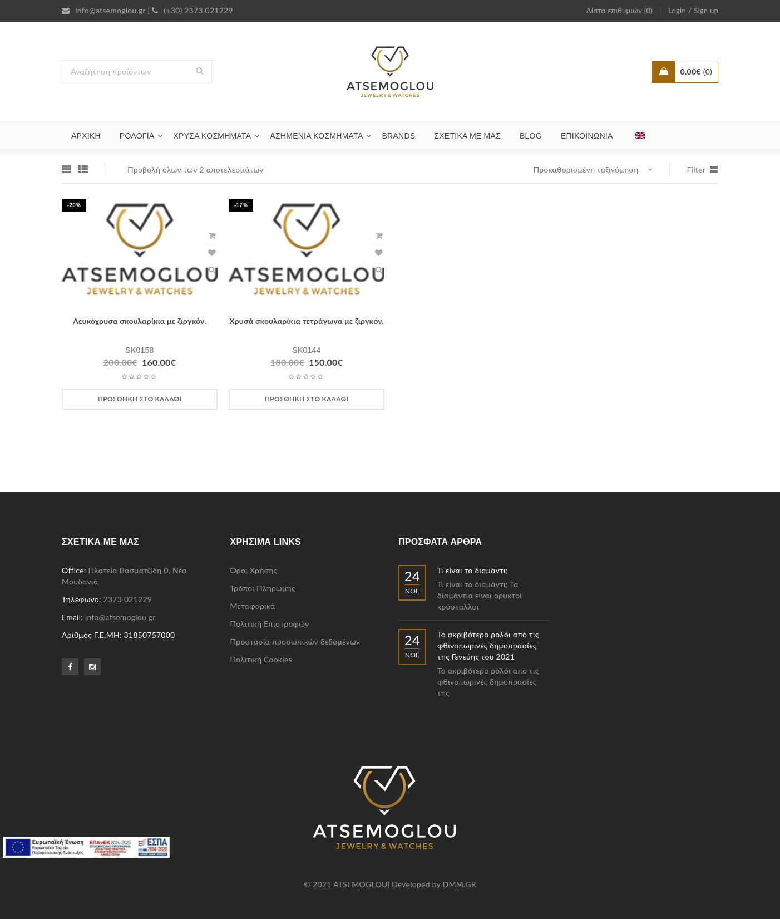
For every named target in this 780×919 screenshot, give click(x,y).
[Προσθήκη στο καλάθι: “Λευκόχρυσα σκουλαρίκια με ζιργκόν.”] (140, 399)
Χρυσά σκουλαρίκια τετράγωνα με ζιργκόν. (306, 321)
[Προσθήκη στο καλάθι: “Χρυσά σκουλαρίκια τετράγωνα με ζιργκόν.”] (306, 399)
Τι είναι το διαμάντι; (472, 570)
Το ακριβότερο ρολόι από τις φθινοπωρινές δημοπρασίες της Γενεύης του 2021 (488, 645)
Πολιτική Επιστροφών (269, 623)
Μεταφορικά (252, 606)
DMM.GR (459, 884)
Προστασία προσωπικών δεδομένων (295, 641)
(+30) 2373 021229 (192, 10)
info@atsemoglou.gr (104, 10)
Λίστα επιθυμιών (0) (619, 10)
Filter (696, 169)
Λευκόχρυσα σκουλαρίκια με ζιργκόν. (139, 321)
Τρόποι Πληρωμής (262, 588)
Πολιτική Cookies (261, 659)
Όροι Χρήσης (254, 570)
